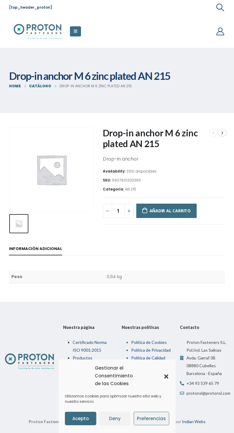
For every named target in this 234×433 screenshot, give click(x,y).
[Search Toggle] (220, 7)
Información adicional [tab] (35, 247)
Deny (115, 418)
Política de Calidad (148, 356)
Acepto (80, 418)
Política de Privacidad (151, 348)
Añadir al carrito (170, 211)
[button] (166, 376)
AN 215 (130, 189)
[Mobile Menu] (75, 31)
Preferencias (151, 418)
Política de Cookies (149, 341)
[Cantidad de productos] (118, 211)
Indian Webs (194, 420)
